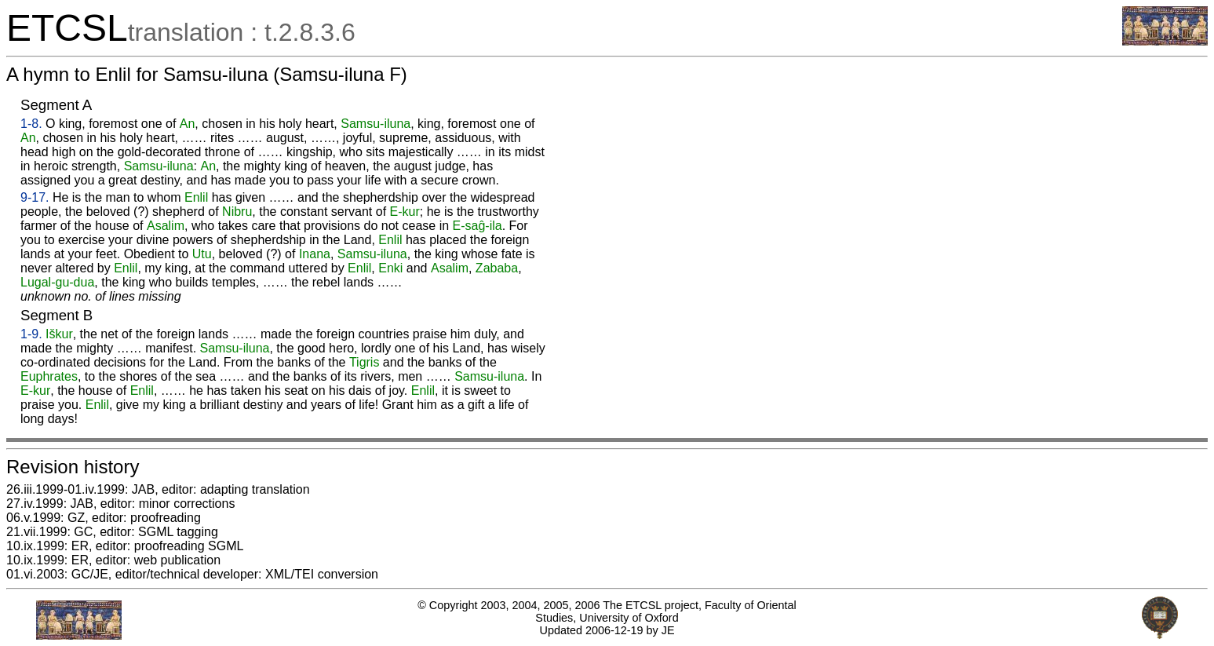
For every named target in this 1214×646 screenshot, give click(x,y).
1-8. (31, 123)
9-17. (34, 197)
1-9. (31, 334)
